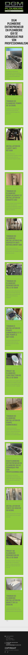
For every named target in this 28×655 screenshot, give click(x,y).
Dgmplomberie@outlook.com (13, 645)
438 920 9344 (15, 642)
